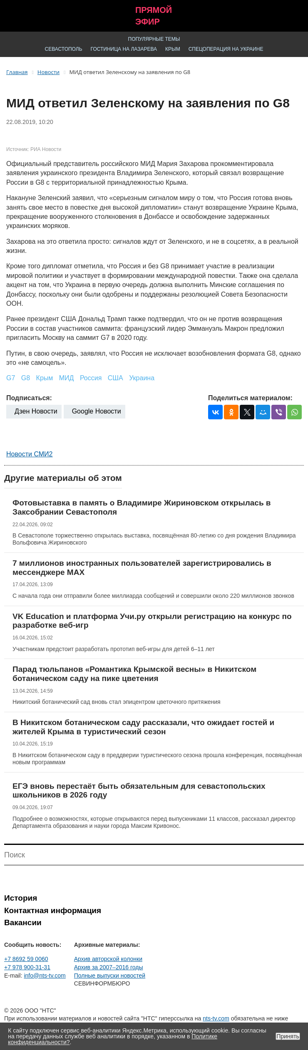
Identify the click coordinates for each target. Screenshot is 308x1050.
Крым (172, 49)
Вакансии (23, 922)
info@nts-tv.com (44, 975)
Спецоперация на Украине (226, 49)
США (115, 377)
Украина (141, 377)
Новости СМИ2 (29, 454)
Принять (287, 1036)
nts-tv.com (216, 1018)
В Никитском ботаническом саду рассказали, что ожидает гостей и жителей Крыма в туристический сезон (143, 727)
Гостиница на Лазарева (124, 49)
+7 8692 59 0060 (26, 959)
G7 (10, 377)
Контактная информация (52, 910)
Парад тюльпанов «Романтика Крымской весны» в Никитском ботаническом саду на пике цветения (134, 674)
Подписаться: (29, 397)
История (20, 898)
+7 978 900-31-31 (27, 967)
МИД (66, 377)
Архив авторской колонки (108, 959)
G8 (25, 377)
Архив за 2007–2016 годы (108, 967)
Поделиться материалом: (250, 397)
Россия (91, 377)
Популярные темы (154, 39)
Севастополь (63, 49)
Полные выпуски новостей (109, 975)
